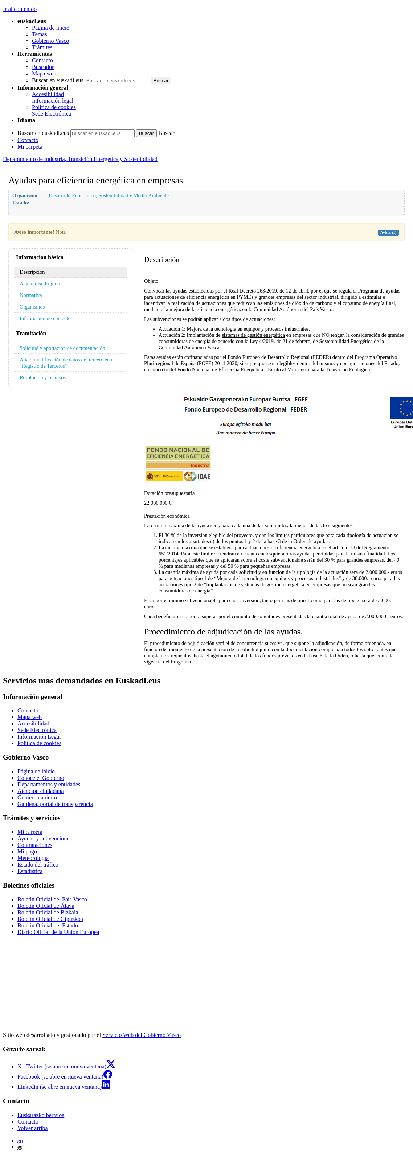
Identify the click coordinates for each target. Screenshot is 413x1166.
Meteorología (33, 858)
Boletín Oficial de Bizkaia (47, 912)
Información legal (52, 101)
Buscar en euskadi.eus (57, 80)
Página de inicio (50, 28)
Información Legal (39, 736)
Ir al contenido (20, 9)
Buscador (43, 67)
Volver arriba (32, 1128)
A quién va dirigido (40, 283)
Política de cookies (54, 107)
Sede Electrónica (51, 114)
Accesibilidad (48, 94)
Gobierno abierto (37, 797)
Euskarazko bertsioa (40, 1115)
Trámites (42, 47)
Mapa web (44, 73)
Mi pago (27, 851)
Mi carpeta (29, 147)
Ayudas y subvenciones (44, 838)
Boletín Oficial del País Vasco (52, 899)
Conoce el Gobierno (40, 778)
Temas (39, 34)
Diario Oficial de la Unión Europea (58, 932)
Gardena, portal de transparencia (55, 804)
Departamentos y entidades (48, 784)
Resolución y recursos (43, 377)
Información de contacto (45, 318)
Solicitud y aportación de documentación (62, 348)
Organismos (32, 307)
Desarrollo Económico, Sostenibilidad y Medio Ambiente (109, 195)
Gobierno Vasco (50, 41)
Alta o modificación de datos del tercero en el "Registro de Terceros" (67, 363)
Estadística (29, 871)
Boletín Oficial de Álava (45, 906)
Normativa (31, 295)
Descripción (32, 272)
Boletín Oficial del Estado (47, 925)
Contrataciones (34, 845)
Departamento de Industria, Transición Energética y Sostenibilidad (80, 159)
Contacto (42, 60)
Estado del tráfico (37, 864)
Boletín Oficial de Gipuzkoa (50, 919)
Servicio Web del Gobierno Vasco (141, 1035)
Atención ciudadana (40, 791)
